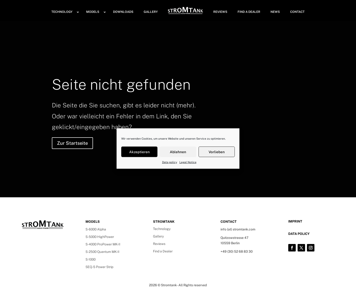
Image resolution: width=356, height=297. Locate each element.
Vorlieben (217, 152)
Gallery (158, 236)
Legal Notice (187, 162)
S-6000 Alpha (95, 229)
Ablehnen (178, 152)
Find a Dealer (163, 251)
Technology (162, 229)
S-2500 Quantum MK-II (102, 252)
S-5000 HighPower (99, 237)
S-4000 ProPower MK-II (102, 244)
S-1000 (90, 259)
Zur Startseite (72, 143)
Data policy (169, 162)
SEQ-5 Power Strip (99, 267)
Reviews (159, 244)
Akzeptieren (139, 152)
